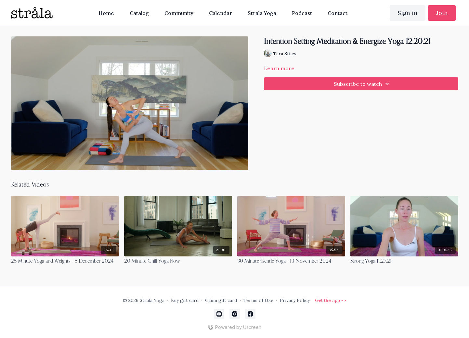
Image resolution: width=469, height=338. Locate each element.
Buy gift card (185, 300)
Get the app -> (330, 300)
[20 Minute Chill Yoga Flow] (178, 261)
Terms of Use (258, 300)
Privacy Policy (295, 300)
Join (442, 13)
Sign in (407, 13)
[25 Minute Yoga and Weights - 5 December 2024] (65, 261)
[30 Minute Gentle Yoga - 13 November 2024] (291, 261)
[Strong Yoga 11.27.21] (404, 261)
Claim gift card (221, 300)
